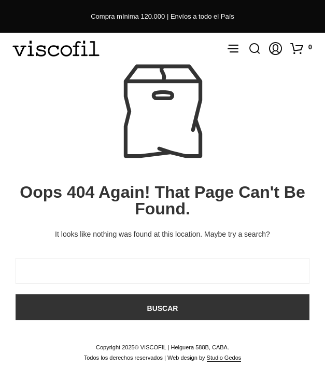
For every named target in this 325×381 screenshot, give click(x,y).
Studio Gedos (224, 358)
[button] (302, 48)
